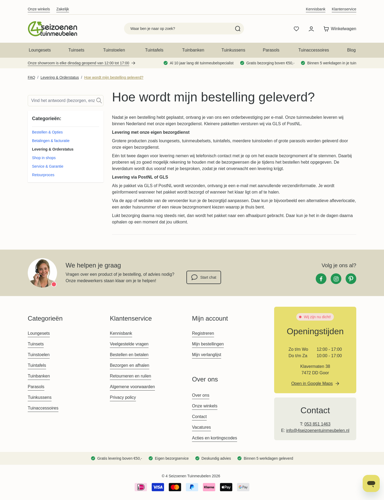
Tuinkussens (233, 50)
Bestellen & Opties (47, 132)
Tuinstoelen (114, 50)
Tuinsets (76, 50)
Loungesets (40, 50)
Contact (199, 416)
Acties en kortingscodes (214, 438)
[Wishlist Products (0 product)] (296, 29)
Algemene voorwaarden (132, 386)
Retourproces (43, 175)
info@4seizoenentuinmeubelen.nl (317, 430)
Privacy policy (123, 397)
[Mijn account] (311, 29)
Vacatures (201, 427)
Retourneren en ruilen (130, 376)
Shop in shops (44, 158)
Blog (351, 50)
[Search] (237, 28)
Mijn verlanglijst (206, 354)
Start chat (203, 277)
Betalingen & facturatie (51, 141)
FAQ (31, 77)
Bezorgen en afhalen (129, 365)
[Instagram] (336, 278)
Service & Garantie (47, 166)
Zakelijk (62, 9)
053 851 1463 (317, 424)
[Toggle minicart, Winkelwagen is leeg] (338, 28)
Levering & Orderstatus (60, 77)
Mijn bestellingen (208, 344)
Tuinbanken (193, 50)
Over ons (200, 395)
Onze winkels (39, 9)
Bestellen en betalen (129, 354)
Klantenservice (344, 9)
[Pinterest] (351, 278)
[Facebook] (321, 278)
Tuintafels (154, 50)
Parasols (271, 50)
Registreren (203, 333)
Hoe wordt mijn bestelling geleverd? (113, 77)
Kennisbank (315, 9)
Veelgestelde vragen (129, 344)
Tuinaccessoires (313, 50)
